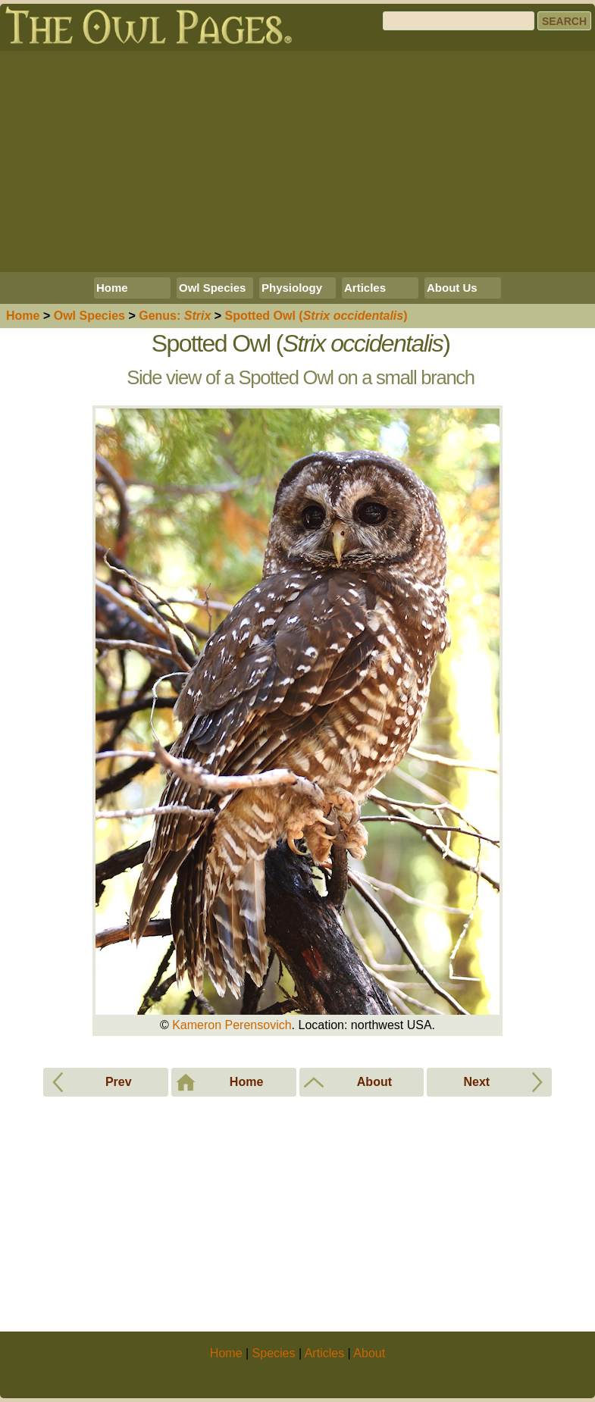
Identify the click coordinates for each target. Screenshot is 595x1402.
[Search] (458, 20)
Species (89, 315)
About (369, 1353)
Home (112, 287)
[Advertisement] (297, 161)
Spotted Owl (316, 315)
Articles (365, 287)
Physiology (291, 287)
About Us (452, 287)
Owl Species (212, 287)
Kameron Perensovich (231, 1025)
